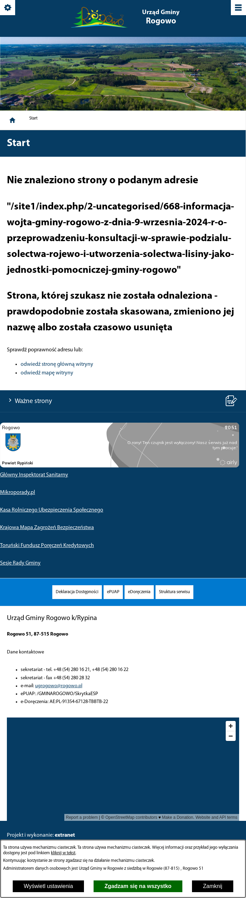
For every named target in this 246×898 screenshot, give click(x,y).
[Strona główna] (12, 120)
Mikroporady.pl (17, 492)
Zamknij (212, 886)
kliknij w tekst (63, 853)
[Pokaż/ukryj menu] (238, 8)
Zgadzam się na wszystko (138, 886)
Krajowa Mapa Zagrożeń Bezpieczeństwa (47, 527)
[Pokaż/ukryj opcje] (8, 8)
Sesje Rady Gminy (20, 563)
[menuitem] (77, 592)
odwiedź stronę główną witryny (57, 364)
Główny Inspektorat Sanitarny (34, 475)
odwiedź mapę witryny (47, 373)
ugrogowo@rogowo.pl (58, 686)
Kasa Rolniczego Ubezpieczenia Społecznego (51, 510)
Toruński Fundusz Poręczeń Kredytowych (47, 545)
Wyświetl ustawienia (48, 886)
